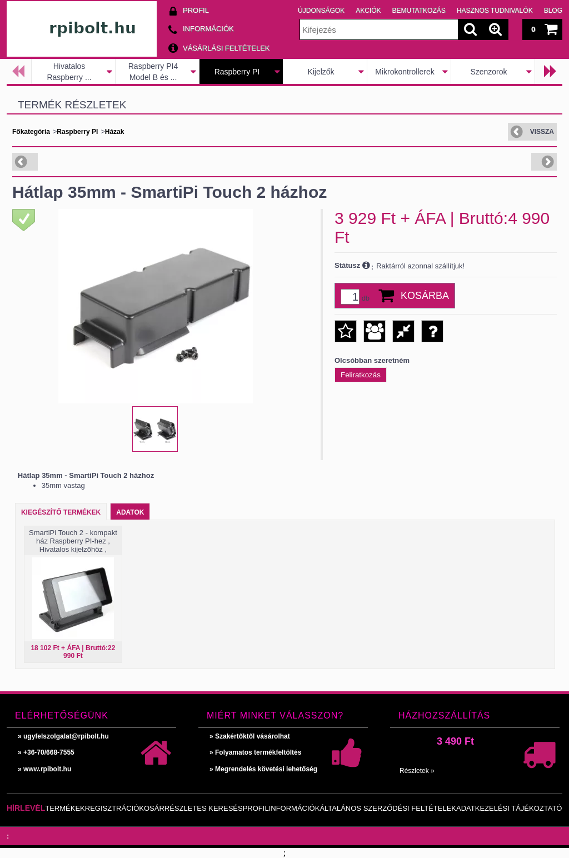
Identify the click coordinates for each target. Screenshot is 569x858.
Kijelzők (320, 71)
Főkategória (31, 132)
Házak (114, 132)
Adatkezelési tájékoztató (509, 808)
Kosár (151, 808)
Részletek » (417, 771)
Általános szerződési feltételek (388, 808)
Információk (294, 808)
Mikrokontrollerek (405, 71)
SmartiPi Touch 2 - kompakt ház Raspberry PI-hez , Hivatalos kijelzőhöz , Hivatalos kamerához (73, 545)
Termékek (65, 808)
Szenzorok (488, 71)
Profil (256, 808)
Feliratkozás (361, 375)
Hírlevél (26, 808)
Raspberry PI (237, 71)
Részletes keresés (203, 808)
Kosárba (425, 295)
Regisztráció (112, 808)
